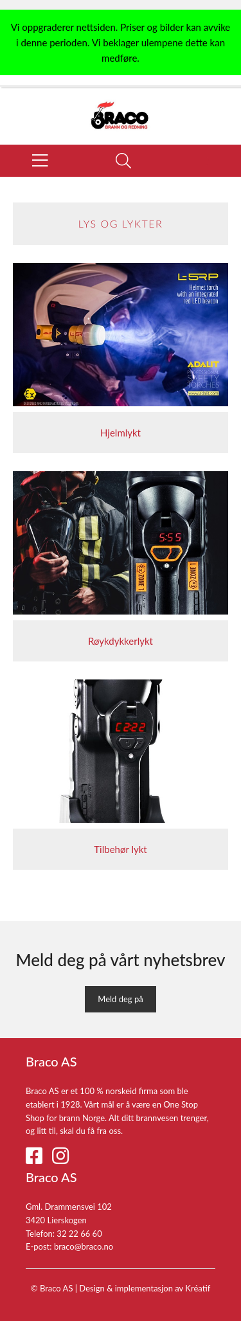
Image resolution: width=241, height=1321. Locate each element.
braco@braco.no (83, 1246)
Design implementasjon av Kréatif (144, 1288)
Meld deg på (120, 999)
